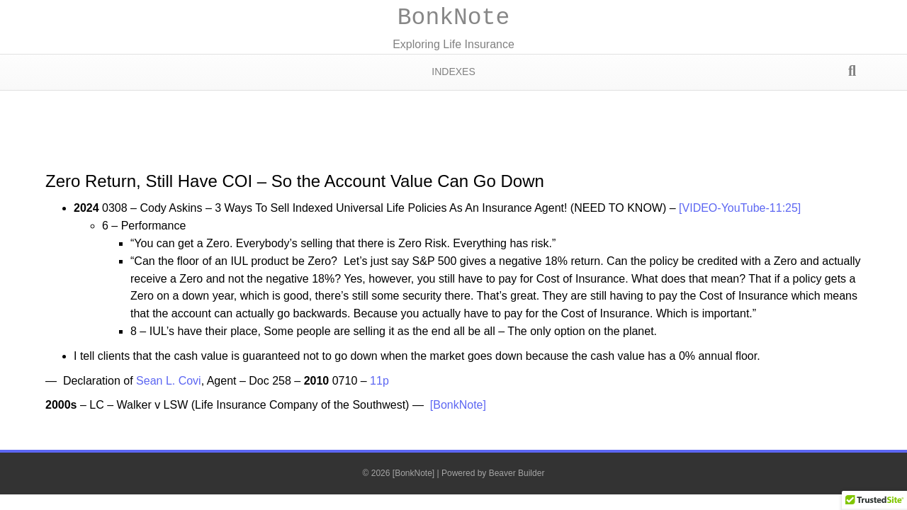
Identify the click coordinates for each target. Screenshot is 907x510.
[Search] (852, 71)
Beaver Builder (517, 473)
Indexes (453, 71)
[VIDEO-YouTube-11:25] (740, 208)
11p (379, 381)
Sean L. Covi (168, 381)
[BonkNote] (458, 405)
